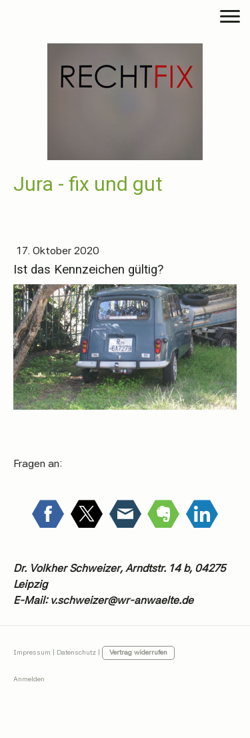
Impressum (32, 652)
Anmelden (29, 679)
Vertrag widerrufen (138, 652)
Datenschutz (76, 652)
